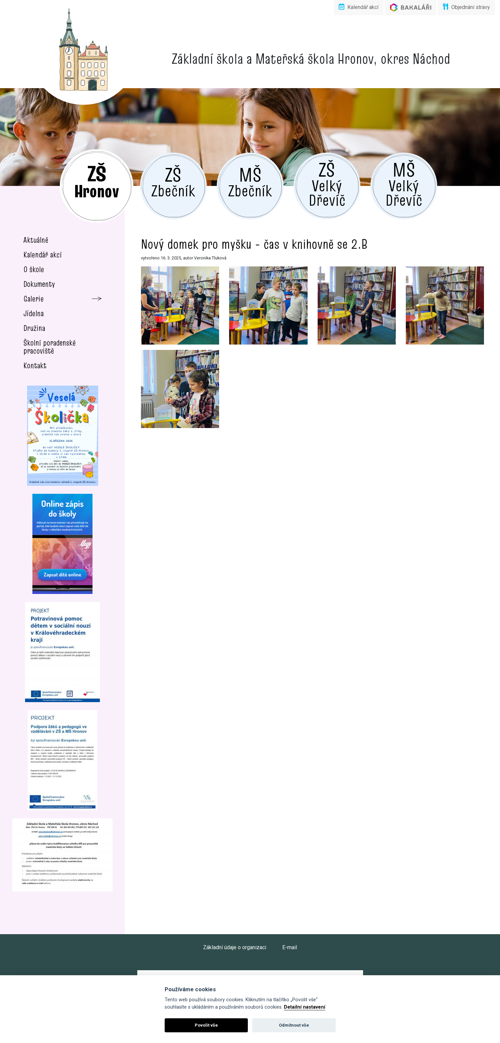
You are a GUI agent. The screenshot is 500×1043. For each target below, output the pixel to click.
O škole (33, 269)
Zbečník (173, 181)
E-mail (289, 947)
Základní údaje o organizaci (234, 947)
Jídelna (33, 313)
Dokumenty (39, 283)
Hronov (96, 180)
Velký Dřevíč (327, 183)
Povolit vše (206, 1025)
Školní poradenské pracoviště (49, 346)
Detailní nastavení (304, 1007)
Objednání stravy (466, 6)
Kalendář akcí (358, 6)
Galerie (33, 298)
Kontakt (34, 365)
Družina (34, 328)
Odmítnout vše (294, 1025)
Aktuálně (35, 239)
